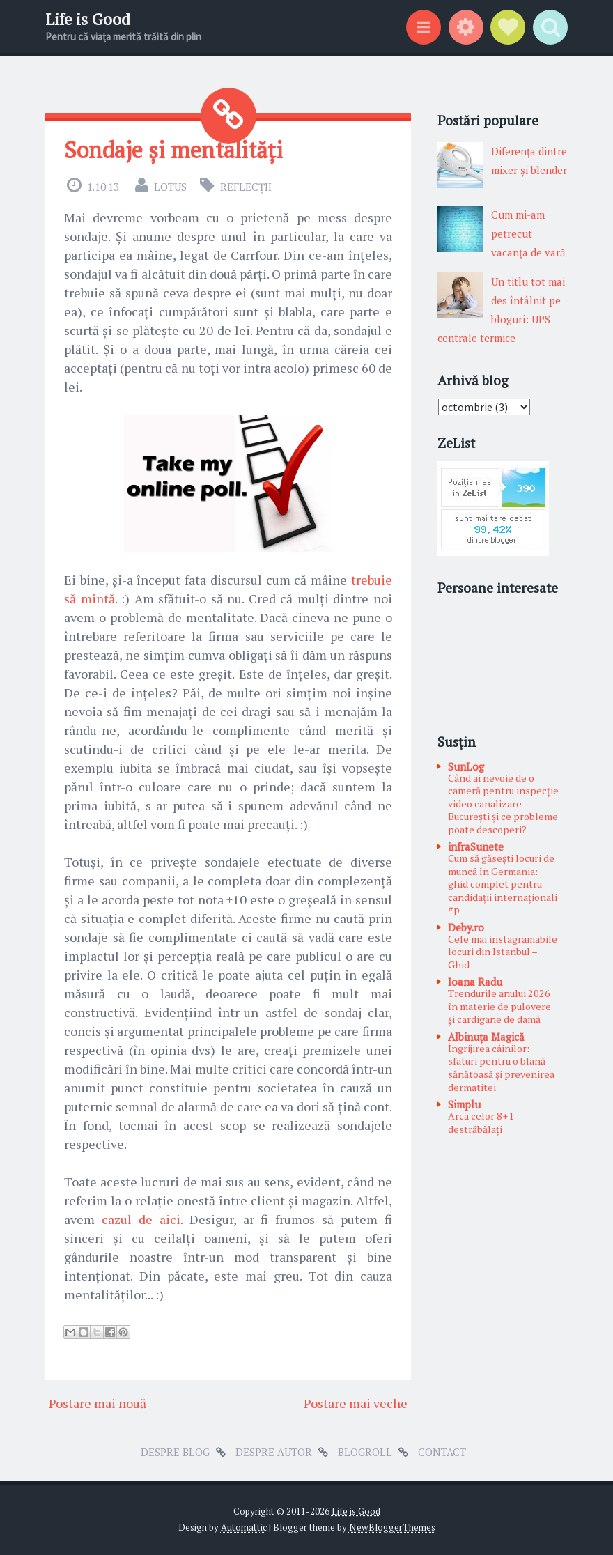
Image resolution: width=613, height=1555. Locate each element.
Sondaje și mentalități (173, 149)
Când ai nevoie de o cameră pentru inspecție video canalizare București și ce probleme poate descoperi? (503, 803)
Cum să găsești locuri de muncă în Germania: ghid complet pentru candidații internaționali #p (502, 883)
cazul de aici (141, 1219)
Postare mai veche (356, 1403)
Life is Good (87, 19)
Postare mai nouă (97, 1403)
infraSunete (476, 846)
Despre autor (273, 1452)
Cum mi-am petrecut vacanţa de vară (528, 233)
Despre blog (175, 1452)
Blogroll (365, 1452)
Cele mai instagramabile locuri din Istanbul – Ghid (502, 951)
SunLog (466, 766)
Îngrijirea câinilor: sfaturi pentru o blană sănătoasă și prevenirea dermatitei (501, 1068)
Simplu (464, 1104)
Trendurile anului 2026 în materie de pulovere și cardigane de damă (499, 1006)
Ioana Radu (475, 982)
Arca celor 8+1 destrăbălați (481, 1122)
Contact (442, 1452)
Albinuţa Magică (486, 1037)
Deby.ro (466, 927)
